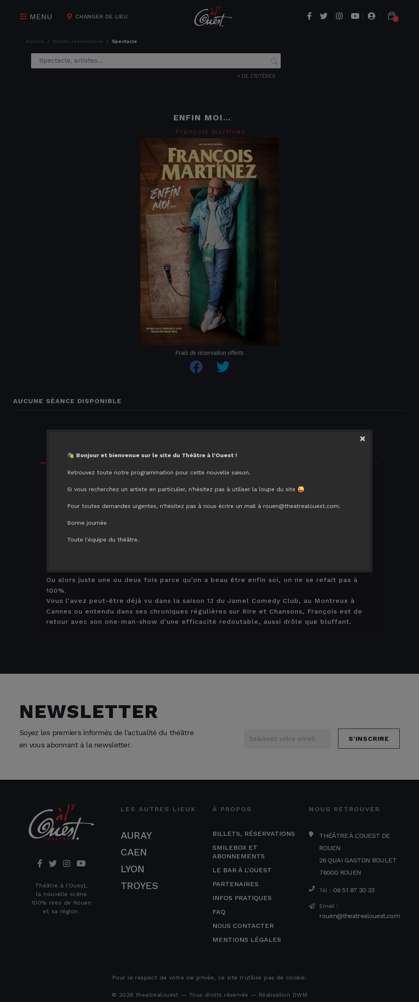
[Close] (366, 437)
